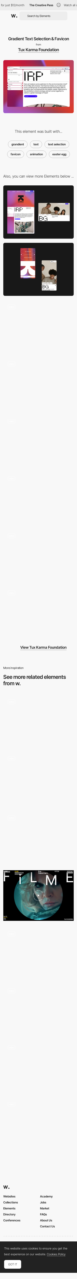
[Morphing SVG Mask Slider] (38, 555)
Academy (46, 1196)
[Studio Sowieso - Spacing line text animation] (38, 1122)
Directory (9, 1214)
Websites (9, 1196)
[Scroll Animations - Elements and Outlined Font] (38, 952)
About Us (46, 1220)
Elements (9, 1208)
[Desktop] (38, 211)
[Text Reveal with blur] (38, 778)
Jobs (43, 1202)
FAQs (43, 1214)
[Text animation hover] (38, 1009)
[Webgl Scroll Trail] (38, 383)
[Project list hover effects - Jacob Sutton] (38, 720)
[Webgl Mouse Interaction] (38, 326)
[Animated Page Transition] (38, 612)
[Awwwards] (14, 16)
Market (44, 1208)
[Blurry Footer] (38, 440)
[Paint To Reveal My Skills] (38, 837)
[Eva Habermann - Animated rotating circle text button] (38, 895)
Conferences (11, 1220)
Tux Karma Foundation (38, 50)
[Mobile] (38, 269)
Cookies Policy (56, 1254)
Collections (10, 1202)
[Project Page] (38, 498)
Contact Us (47, 1226)
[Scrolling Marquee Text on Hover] (38, 1066)
